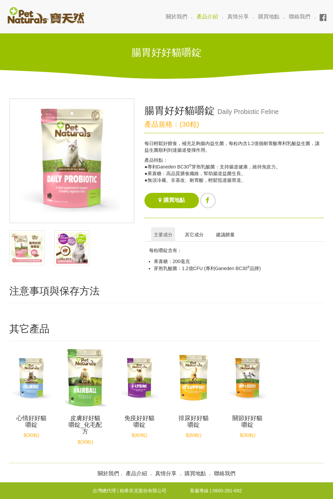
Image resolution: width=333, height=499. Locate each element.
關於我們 (176, 16)
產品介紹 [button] (207, 16)
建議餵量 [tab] (225, 234)
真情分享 (238, 16)
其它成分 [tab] (194, 234)
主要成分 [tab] (163, 234)
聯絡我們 (299, 16)
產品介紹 (136, 473)
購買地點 (269, 16)
